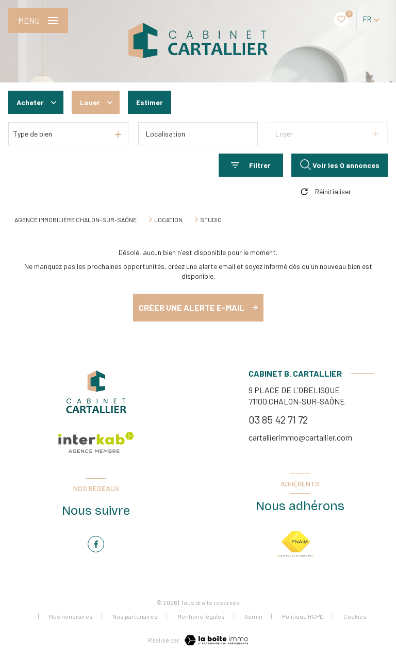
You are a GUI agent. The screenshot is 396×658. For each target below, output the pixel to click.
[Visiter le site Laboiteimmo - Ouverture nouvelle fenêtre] (216, 640)
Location (168, 219)
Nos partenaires (135, 616)
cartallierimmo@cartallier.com (300, 437)
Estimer (149, 102)
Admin (253, 616)
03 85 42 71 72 (278, 419)
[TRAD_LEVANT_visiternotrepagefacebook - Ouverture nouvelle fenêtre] (96, 544)
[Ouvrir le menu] (38, 20)
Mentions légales (201, 616)
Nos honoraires (71, 616)
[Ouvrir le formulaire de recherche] (251, 165)
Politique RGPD (303, 616)
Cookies (355, 616)
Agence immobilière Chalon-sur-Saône (75, 219)
